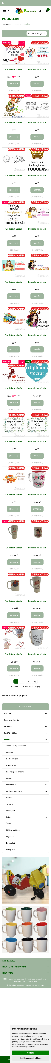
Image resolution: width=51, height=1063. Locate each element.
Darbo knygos (12, 759)
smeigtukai (10, 849)
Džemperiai (11, 765)
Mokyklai (8, 726)
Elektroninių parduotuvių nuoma (19, 985)
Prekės (7, 739)
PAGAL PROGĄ (10, 733)
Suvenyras (10, 810)
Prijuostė (9, 836)
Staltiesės (10, 804)
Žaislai (9, 817)
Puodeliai (10, 843)
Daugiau (14, 83)
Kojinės (9, 778)
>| (35, 681)
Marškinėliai (11, 784)
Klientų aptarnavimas (14, 966)
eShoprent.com (38, 985)
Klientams (7, 973)
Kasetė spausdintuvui (15, 772)
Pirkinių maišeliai (13, 830)
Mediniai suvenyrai (14, 791)
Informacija (8, 960)
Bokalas (9, 752)
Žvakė (8, 823)
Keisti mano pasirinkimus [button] (30, 1058)
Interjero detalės (11, 720)
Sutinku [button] (30, 1053)
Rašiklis (9, 797)
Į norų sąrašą (13, 90)
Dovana (7, 713)
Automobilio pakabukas (16, 746)
